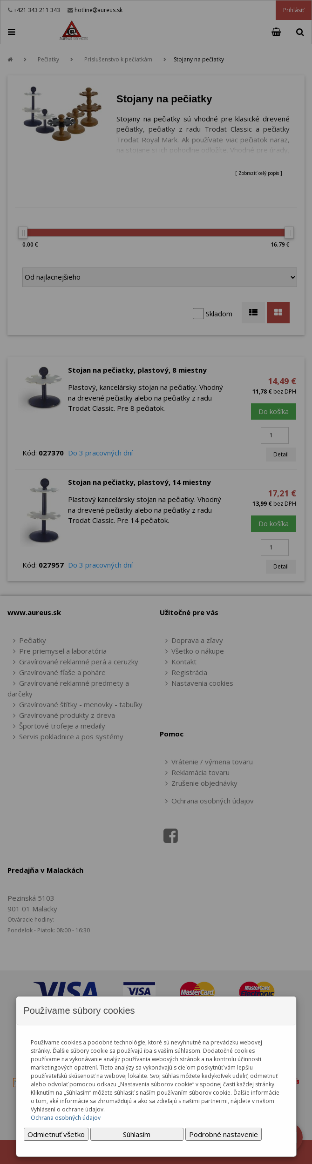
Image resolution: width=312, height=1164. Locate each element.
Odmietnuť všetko (56, 1134)
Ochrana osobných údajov (66, 1118)
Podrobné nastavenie (223, 1134)
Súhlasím (136, 1134)
